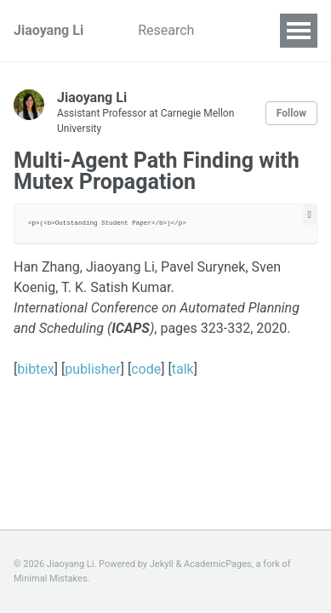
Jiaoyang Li (48, 30)
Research (166, 30)
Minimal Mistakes (51, 578)
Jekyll (162, 564)
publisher (93, 369)
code (146, 369)
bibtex (35, 369)
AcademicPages (218, 564)
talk (183, 369)
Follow (291, 113)
